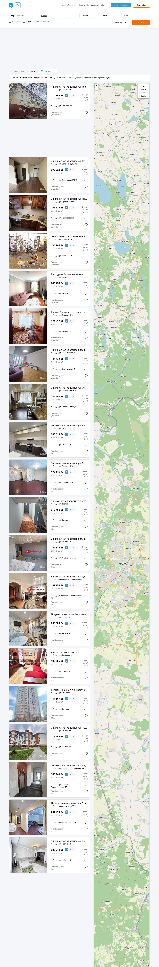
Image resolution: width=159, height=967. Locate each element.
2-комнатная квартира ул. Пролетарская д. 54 (69, 199)
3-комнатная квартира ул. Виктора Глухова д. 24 (69, 425)
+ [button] (96, 85)
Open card (144, 86)
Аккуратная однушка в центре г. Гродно (69, 652)
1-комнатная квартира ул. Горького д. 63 (69, 86)
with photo (16, 21)
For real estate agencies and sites (92, 5)
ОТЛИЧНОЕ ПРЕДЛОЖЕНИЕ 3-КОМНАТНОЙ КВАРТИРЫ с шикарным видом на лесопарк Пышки (69, 236)
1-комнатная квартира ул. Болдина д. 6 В (69, 463)
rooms (85, 16)
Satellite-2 (144, 96)
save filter (47, 71)
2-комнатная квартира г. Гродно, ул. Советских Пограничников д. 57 (69, 765)
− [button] (96, 88)
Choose (141, 22)
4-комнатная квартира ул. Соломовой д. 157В (69, 161)
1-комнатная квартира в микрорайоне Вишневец (69, 350)
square (105, 16)
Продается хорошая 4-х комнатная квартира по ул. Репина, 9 (69, 614)
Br (67, 95)
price (126, 16)
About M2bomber (68, 5)
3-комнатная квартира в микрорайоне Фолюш (69, 539)
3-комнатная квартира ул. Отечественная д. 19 (69, 387)
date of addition (27, 71)
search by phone (43, 21)
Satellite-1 (144, 93)
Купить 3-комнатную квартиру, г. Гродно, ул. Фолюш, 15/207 (69, 312)
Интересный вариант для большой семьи (69, 803)
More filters (121, 22)
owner (28, 21)
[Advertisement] (79, 48)
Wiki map (144, 90)
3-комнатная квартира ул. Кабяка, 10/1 (69, 841)
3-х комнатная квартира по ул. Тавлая (69, 501)
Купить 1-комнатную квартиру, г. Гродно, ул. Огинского (69, 690)
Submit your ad (121, 5)
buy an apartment (18, 16)
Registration (141, 5)
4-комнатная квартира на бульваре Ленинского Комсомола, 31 (69, 576)
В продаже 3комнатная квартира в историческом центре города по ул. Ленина (69, 274)
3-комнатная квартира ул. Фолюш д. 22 (69, 727)
